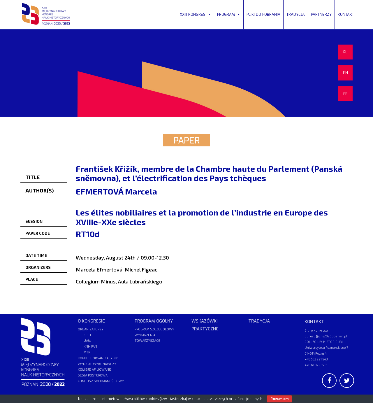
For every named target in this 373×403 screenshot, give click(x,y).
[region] (186, 73)
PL (345, 52)
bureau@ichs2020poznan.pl (326, 336)
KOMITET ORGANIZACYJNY (98, 358)
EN (345, 72)
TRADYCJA (295, 14)
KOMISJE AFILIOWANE (94, 369)
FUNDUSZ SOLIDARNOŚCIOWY (101, 381)
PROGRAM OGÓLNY (154, 321)
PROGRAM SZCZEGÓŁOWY (154, 329)
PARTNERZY (321, 14)
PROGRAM (228, 14)
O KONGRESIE (91, 321)
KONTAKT (346, 14)
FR (345, 93)
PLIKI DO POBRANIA (263, 14)
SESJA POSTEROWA (93, 375)
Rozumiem (279, 399)
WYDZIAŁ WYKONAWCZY (97, 364)
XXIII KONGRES (195, 14)
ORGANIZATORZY (90, 329)
